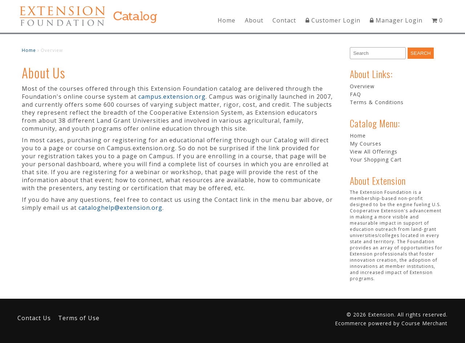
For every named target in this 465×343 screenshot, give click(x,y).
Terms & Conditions (377, 102)
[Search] (378, 53)
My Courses (365, 143)
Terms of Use (79, 318)
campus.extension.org (172, 97)
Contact (284, 20)
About (254, 20)
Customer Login (333, 20)
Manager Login (396, 20)
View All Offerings (373, 151)
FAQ (355, 94)
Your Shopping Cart (376, 159)
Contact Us (34, 318)
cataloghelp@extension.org (120, 208)
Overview (362, 86)
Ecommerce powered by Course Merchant (391, 323)
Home (226, 20)
